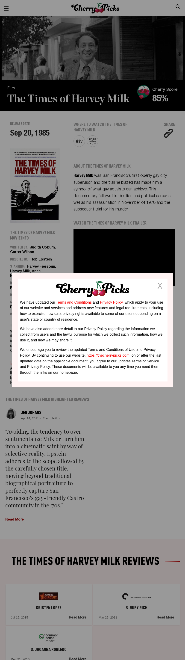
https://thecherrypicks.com (108, 355)
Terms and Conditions (74, 302)
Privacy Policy (111, 302)
